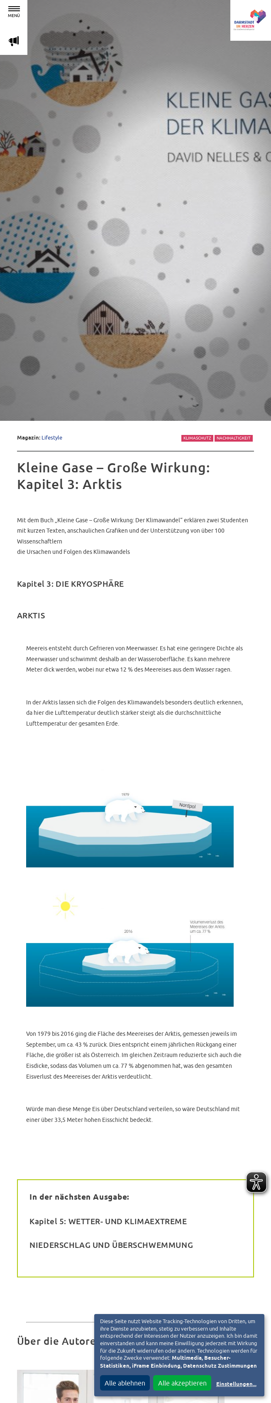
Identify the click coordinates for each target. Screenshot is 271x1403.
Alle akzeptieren (182, 1383)
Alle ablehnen (125, 1383)
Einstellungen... (236, 1384)
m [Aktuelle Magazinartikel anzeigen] (14, 41)
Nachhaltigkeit (234, 438)
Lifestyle (52, 438)
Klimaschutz (197, 438)
